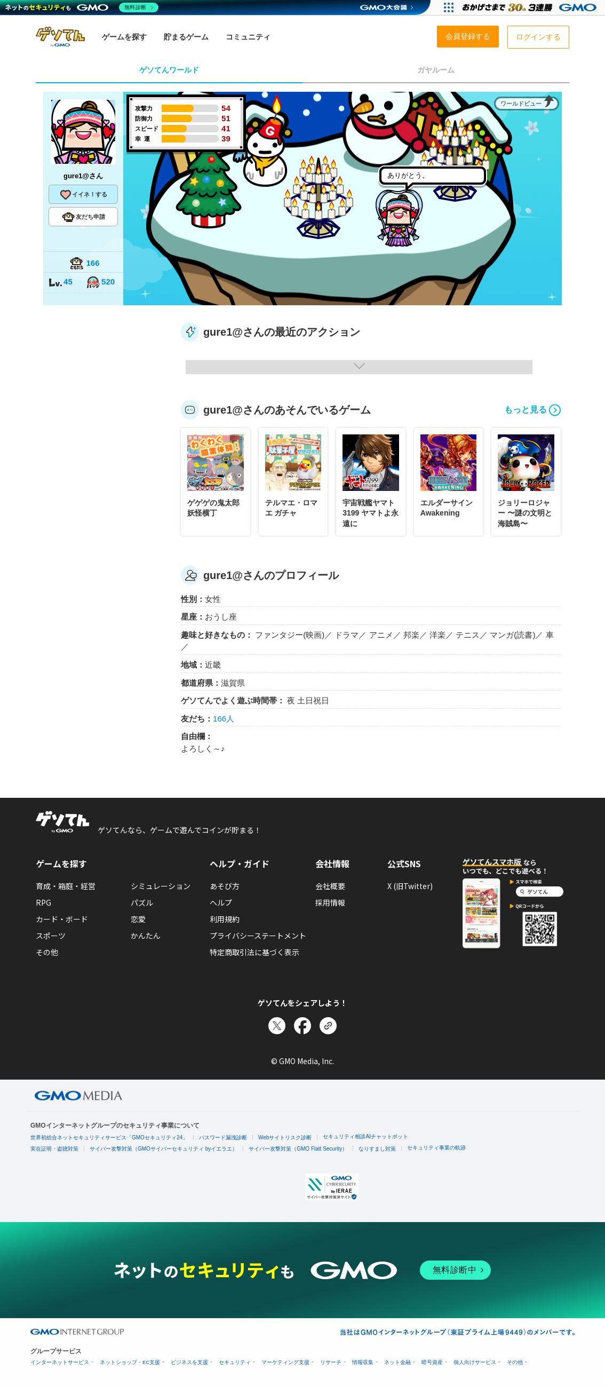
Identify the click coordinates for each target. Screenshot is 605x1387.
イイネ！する (83, 194)
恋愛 (138, 919)
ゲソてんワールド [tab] (169, 70)
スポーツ (51, 935)
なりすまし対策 (377, 1149)
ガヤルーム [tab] (436, 70)
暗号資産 (432, 1362)
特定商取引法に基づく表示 (254, 952)
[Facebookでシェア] (302, 1025)
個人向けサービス (474, 1362)
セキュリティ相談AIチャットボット (365, 1136)
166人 (223, 718)
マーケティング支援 (285, 1362)
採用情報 (330, 902)
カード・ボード (62, 919)
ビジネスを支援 (189, 1362)
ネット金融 (397, 1362)
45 (60, 282)
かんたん (146, 935)
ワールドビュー (521, 103)
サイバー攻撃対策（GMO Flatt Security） (298, 1149)
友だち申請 (83, 217)
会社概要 (330, 886)
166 (84, 264)
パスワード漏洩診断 (223, 1137)
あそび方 (225, 886)
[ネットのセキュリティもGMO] (82, 7)
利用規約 (225, 919)
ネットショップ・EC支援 (130, 1362)
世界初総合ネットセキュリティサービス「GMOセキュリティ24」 (109, 1137)
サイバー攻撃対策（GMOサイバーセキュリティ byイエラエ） (163, 1149)
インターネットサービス (59, 1362)
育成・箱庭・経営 (65, 886)
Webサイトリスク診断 (285, 1137)
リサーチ (330, 1362)
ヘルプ (221, 902)
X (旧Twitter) (410, 886)
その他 (47, 952)
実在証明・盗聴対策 (54, 1149)
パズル (142, 902)
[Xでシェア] (276, 1025)
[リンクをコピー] (328, 1025)
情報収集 (362, 1362)
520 (100, 282)
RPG (43, 902)
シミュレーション (160, 886)
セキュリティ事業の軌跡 (436, 1148)
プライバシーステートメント (258, 935)
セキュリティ (235, 1362)
